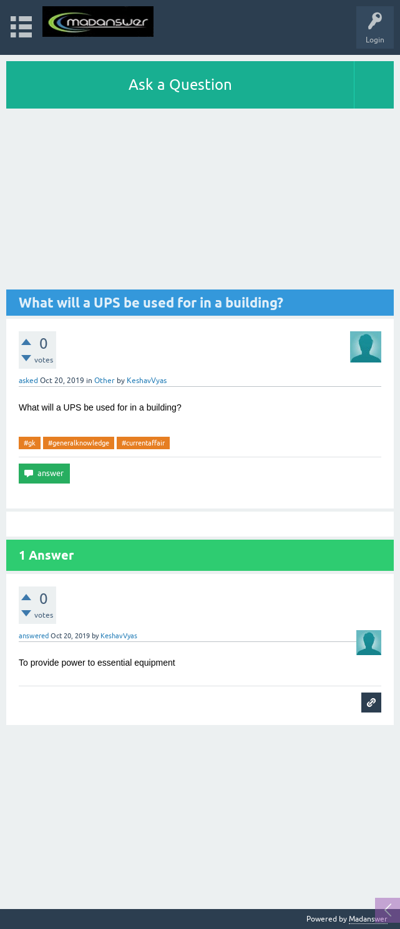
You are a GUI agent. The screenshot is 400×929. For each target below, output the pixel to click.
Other (104, 380)
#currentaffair (143, 443)
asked (28, 380)
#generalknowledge (78, 443)
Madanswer (368, 919)
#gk (30, 443)
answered (34, 636)
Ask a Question (180, 84)
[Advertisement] (200, 202)
